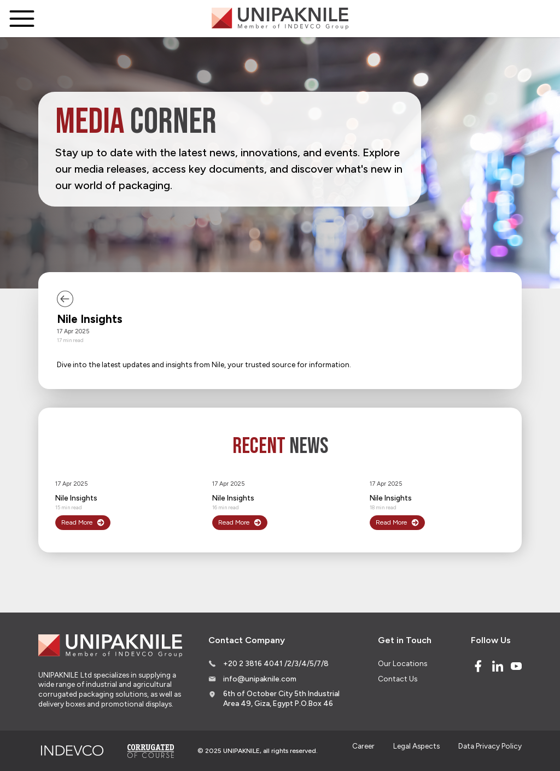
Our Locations (402, 663)
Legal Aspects (416, 745)
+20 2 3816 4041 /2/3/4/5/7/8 (276, 663)
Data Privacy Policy (490, 745)
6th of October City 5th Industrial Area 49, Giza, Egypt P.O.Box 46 (281, 698)
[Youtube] (516, 666)
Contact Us (397, 678)
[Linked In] (497, 666)
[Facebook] (478, 666)
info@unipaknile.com (259, 678)
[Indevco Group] (72, 750)
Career (363, 745)
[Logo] (280, 19)
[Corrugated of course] (151, 750)
